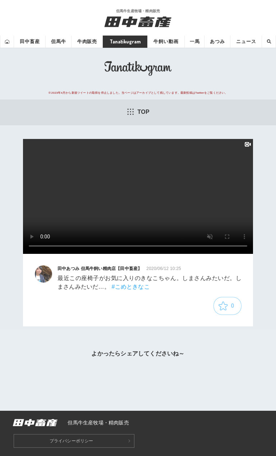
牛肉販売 (87, 41)
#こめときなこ (130, 287)
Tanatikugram (125, 41)
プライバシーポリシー (71, 440)
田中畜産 (30, 41)
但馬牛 (58, 41)
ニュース (246, 41)
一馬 (195, 41)
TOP (138, 112)
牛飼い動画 (165, 41)
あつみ (217, 41)
